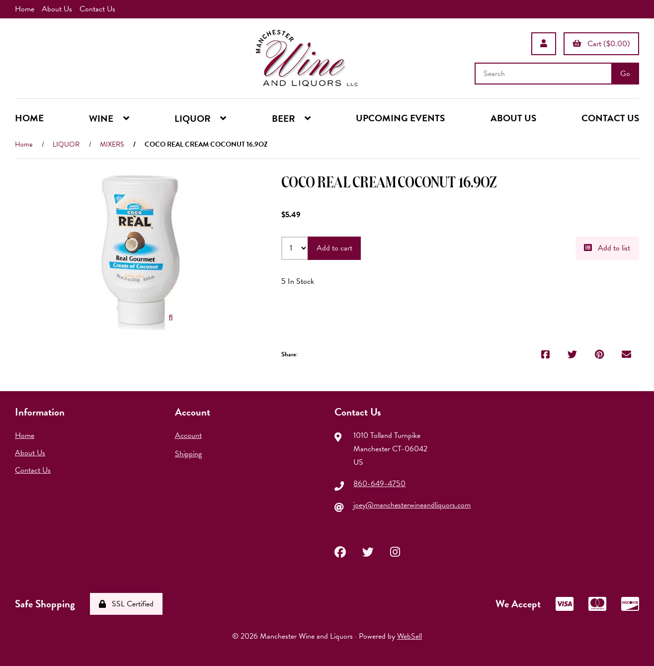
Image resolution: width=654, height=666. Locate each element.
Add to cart (334, 247)
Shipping (188, 454)
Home (24, 9)
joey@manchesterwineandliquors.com (412, 505)
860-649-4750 (379, 484)
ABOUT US (513, 117)
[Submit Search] (625, 73)
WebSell (409, 636)
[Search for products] (544, 73)
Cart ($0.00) (601, 43)
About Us (57, 9)
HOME (29, 117)
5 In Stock (297, 281)
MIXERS (112, 144)
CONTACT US (610, 117)
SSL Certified (126, 604)
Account (188, 435)
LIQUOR (66, 144)
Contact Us (97, 9)
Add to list (607, 247)
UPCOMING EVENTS (400, 117)
